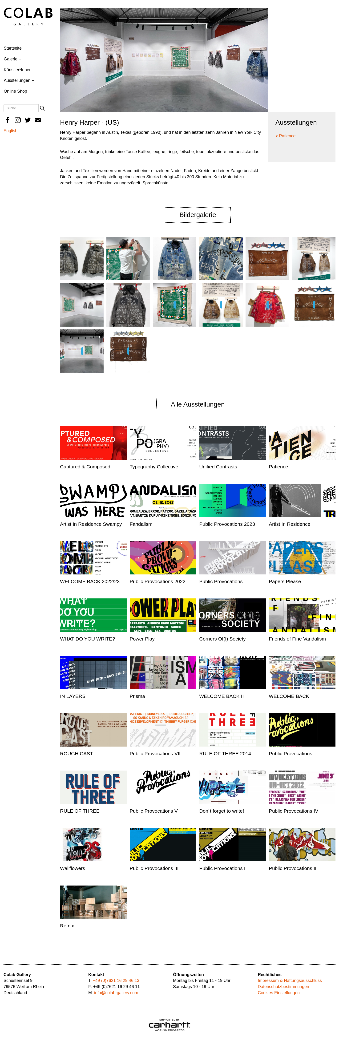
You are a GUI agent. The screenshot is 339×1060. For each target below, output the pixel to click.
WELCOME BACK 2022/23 (90, 581)
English (10, 130)
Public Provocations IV (293, 811)
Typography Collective (154, 466)
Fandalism (141, 524)
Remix (67, 925)
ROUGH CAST (76, 753)
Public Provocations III (154, 868)
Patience (278, 466)
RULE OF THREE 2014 (225, 753)
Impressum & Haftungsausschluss (290, 980)
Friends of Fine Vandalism (297, 638)
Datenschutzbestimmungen (283, 986)
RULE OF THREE (80, 811)
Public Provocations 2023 (227, 524)
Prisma (137, 696)
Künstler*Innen (18, 69)
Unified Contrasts (218, 466)
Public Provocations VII (155, 753)
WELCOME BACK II (221, 696)
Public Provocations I (222, 868)
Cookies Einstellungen (279, 992)
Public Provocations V (154, 811)
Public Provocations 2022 (158, 581)
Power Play (142, 638)
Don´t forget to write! (221, 811)
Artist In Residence (289, 524)
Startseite (13, 48)
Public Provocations (220, 581)
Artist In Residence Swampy (91, 524)
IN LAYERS (72, 696)
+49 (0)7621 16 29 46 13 (116, 980)
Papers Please (285, 581)
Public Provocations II (292, 868)
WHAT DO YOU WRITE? (87, 638)
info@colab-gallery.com (116, 992)
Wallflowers (72, 868)
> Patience (285, 136)
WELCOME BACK (289, 696)
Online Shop (15, 91)
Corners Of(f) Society (222, 638)
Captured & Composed (85, 466)
